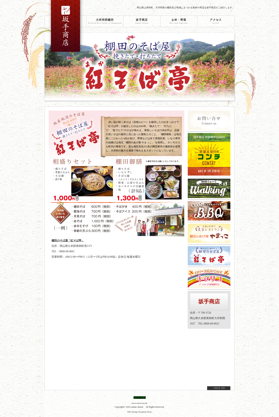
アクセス (215, 21)
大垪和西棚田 (104, 21)
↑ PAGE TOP (219, 388)
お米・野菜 (178, 21)
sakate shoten (137, 407)
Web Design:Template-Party (139, 412)
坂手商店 (141, 21)
